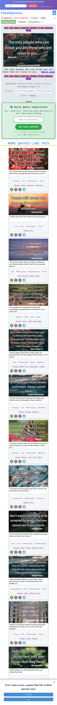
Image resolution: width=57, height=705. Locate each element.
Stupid (35, 647)
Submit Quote (9, 22)
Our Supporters (22, 18)
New (45, 22)
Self (30, 329)
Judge (42, 375)
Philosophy (28, 96)
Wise (38, 601)
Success (40, 506)
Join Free (32, 6)
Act (30, 465)
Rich (40, 465)
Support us (7, 18)
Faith (26, 325)
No (29, 699)
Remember (34, 375)
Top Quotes (35, 22)
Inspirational (16, 597)
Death (18, 325)
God (32, 325)
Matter (32, 284)
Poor (35, 465)
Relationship (33, 280)
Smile (26, 601)
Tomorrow (31, 193)
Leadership (18, 506)
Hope (38, 325)
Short (41, 642)
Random (22, 22)
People (33, 101)
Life (18, 96)
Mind (22, 375)
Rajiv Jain (48, 74)
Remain (36, 420)
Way (32, 511)
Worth (32, 601)
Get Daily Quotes (28, 133)
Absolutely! (28, 694)
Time (22, 556)
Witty (43, 18)
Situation (40, 193)
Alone (29, 647)
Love (22, 234)
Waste (41, 556)
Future (28, 556)
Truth (39, 96)
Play (37, 284)
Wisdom (47, 96)
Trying (35, 556)
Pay (32, 239)
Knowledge (37, 329)
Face (27, 375)
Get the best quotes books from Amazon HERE (28, 30)
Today (23, 193)
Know (25, 329)
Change (16, 189)
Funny (35, 18)
